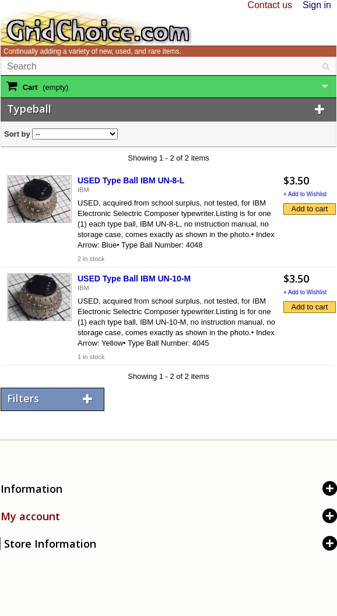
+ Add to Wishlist (305, 194)
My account (30, 516)
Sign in (317, 5)
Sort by (17, 134)
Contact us (270, 5)
